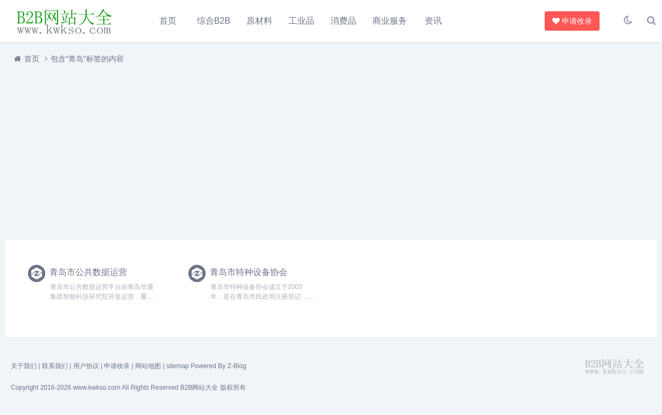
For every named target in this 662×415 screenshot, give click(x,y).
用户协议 (86, 366)
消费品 (343, 20)
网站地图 (148, 366)
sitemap (177, 366)
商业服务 (389, 20)
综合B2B (213, 20)
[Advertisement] (328, 152)
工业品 (301, 20)
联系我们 (55, 366)
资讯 (433, 20)
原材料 (259, 20)
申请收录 (570, 21)
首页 (168, 20)
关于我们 (24, 366)
